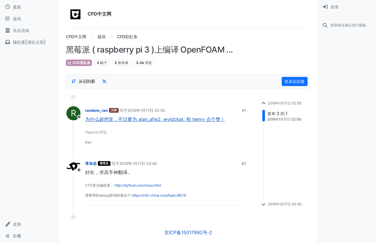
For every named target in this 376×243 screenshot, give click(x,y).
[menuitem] (347, 7)
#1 (244, 110)
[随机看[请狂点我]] (29, 42)
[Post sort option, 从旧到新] (83, 81)
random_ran (96, 110)
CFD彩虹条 (78, 62)
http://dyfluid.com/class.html (138, 185)
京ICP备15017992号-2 (188, 232)
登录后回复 (294, 81)
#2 (243, 163)
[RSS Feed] (104, 81)
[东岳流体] (29, 30)
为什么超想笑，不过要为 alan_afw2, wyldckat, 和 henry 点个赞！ (155, 119)
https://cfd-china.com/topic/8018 (159, 195)
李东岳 (91, 163)
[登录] (347, 7)
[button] (29, 224)
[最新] (29, 7)
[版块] (29, 18)
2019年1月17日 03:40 (138, 163)
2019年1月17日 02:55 (146, 110)
